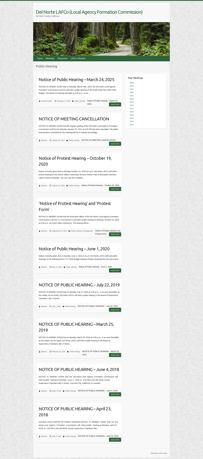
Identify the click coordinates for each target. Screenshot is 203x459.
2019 (132, 102)
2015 (132, 115)
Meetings (50, 58)
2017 (132, 109)
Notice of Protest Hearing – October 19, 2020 (75, 161)
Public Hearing (80, 101)
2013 (132, 121)
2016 (132, 112)
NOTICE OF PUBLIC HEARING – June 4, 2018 (79, 369)
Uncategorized (87, 231)
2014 (132, 118)
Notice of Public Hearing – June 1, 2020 (74, 248)
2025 (132, 83)
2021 (132, 96)
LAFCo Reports (78, 58)
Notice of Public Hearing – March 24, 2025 (76, 79)
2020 (132, 99)
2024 (132, 86)
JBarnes (44, 140)
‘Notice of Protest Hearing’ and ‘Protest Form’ (75, 206)
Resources (62, 58)
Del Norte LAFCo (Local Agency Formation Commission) (89, 12)
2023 (132, 89)
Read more (115, 104)
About (40, 58)
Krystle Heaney (46, 101)
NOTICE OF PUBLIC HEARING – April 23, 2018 (75, 411)
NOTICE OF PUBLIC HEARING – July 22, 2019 (79, 284)
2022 (132, 92)
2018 (132, 105)
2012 (132, 125)
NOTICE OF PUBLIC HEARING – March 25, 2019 (76, 327)
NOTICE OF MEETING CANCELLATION (74, 118)
